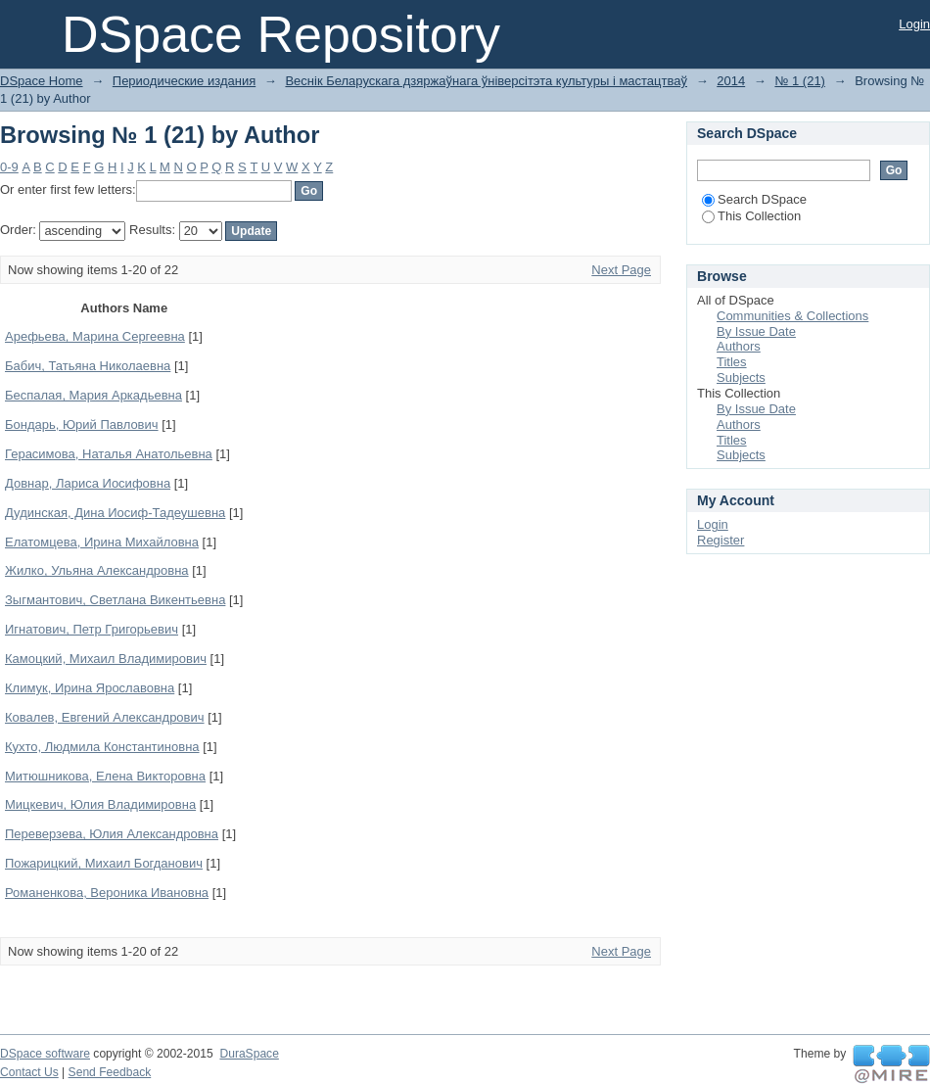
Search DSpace (754, 199)
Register (720, 540)
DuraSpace (248, 1053)
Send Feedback (110, 1072)
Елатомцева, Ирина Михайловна (102, 542)
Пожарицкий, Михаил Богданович (104, 863)
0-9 (9, 167)
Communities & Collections (792, 315)
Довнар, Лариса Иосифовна (87, 483)
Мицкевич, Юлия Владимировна (100, 804)
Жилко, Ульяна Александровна (97, 570)
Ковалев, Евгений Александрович (105, 717)
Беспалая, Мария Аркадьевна (93, 395)
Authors (739, 346)
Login (914, 24)
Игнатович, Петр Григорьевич (91, 629)
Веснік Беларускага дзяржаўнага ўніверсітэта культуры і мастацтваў (486, 80)
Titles (732, 361)
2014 (731, 80)
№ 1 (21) (799, 80)
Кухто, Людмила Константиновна (102, 746)
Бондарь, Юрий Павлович (82, 424)
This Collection (751, 216)
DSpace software (45, 1053)
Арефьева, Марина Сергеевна (95, 336)
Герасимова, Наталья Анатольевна (108, 454)
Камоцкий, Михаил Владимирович (106, 658)
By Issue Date (756, 331)
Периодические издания (184, 80)
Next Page (621, 269)
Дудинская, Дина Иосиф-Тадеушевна (115, 512)
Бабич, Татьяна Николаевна (87, 365)
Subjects (741, 377)
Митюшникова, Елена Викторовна (105, 776)
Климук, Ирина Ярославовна (89, 688)
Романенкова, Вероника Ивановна (107, 892)
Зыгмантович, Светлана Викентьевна (115, 599)
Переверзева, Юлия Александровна (111, 833)
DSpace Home (41, 80)
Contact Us (29, 1072)
